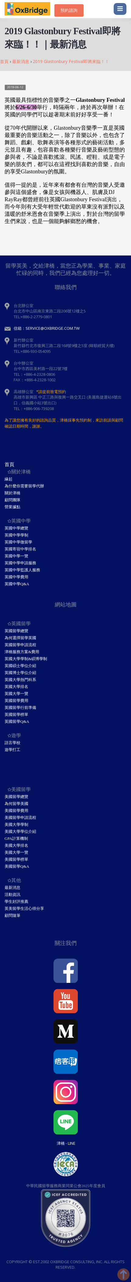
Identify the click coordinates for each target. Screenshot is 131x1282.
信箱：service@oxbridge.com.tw (47, 328)
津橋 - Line (66, 1143)
